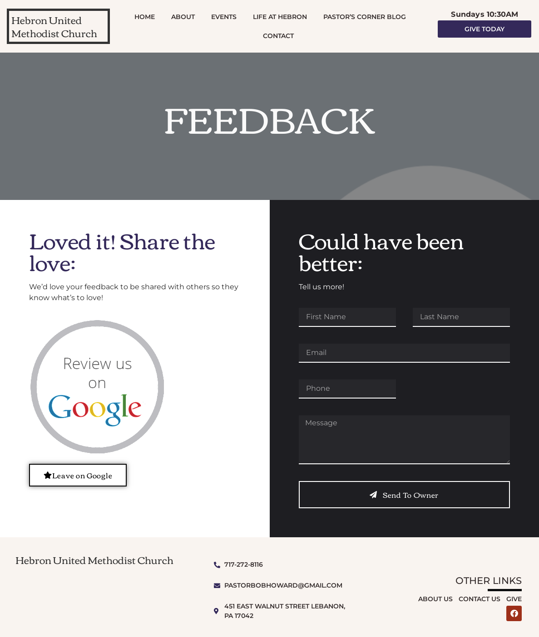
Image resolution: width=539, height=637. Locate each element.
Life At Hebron (280, 17)
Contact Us (479, 599)
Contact (278, 36)
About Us (435, 599)
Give (514, 599)
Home (144, 17)
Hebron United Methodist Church (54, 26)
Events (224, 17)
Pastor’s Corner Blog (364, 17)
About (183, 17)
